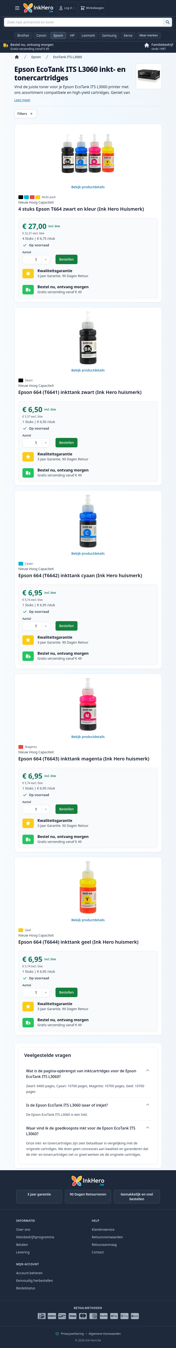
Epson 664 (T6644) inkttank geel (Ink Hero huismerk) (78, 942)
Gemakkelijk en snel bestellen (137, 1196)
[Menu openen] (17, 8)
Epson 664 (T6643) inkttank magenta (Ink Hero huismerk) (84, 758)
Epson (58, 35)
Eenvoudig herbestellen (34, 1280)
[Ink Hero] (38, 8)
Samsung (109, 35)
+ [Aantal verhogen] (46, 259)
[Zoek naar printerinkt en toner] (167, 22)
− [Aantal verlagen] (26, 259)
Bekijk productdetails (88, 187)
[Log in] (67, 8)
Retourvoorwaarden (107, 1237)
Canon (41, 35)
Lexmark (88, 35)
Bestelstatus (25, 1288)
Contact (98, 1252)
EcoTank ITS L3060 (67, 57)
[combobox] (88, 22)
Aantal (26, 252)
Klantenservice (103, 1229)
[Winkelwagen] (92, 8)
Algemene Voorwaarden (105, 1334)
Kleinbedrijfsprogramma (35, 1237)
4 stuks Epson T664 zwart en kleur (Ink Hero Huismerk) (81, 209)
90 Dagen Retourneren (88, 1194)
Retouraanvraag (104, 1244)
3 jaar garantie (39, 1194)
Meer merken (149, 35)
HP (72, 35)
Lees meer (22, 100)
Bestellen (68, 260)
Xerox (128, 35)
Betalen (22, 1244)
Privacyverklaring (72, 1334)
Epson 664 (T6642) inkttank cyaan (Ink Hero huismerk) (80, 575)
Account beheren (29, 1273)
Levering (23, 1252)
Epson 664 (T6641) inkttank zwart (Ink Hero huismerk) (80, 392)
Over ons (23, 1229)
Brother (23, 35)
